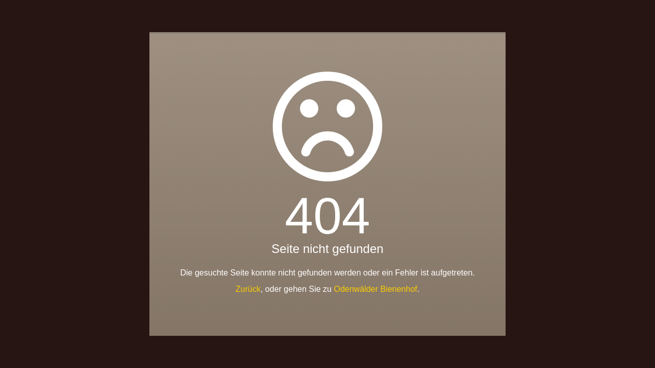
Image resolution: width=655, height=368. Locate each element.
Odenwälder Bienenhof (375, 289)
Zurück (247, 289)
